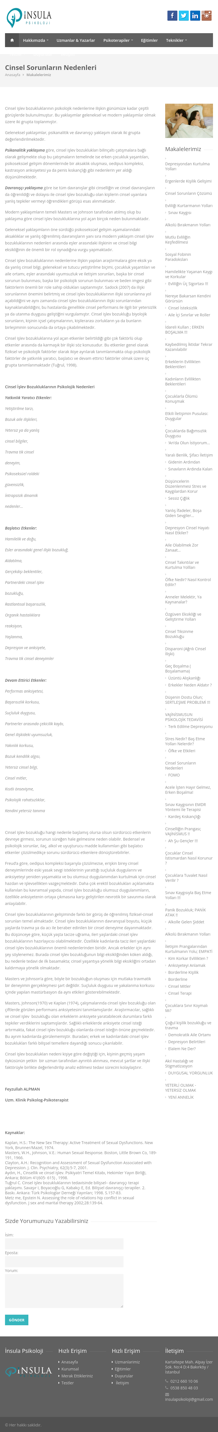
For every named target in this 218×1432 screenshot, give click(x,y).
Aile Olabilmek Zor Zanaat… (181, 548)
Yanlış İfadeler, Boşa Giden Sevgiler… (183, 513)
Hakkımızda (34, 40)
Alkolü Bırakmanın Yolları (187, 224)
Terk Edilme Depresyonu (190, 726)
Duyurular (43, 54)
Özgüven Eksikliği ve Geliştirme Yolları (183, 617)
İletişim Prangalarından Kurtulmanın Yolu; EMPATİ (188, 949)
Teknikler (175, 40)
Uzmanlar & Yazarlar (75, 40)
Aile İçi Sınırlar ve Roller (189, 314)
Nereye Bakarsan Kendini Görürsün (188, 298)
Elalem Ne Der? (182, 1048)
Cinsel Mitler (179, 986)
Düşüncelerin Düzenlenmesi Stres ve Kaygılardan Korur (185, 486)
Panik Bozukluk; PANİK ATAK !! (185, 912)
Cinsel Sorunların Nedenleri (180, 766)
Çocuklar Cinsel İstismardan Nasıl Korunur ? (189, 858)
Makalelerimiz (38, 74)
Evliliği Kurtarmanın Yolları (189, 205)
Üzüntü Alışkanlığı (184, 678)
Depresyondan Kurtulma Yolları (187, 166)
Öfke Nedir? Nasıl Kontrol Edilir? (188, 582)
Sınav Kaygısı (179, 212)
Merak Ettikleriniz (77, 1375)
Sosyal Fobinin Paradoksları (178, 257)
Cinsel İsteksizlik (182, 307)
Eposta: (11, 1252)
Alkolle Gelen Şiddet (186, 921)
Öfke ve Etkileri (181, 750)
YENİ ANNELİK (181, 1097)
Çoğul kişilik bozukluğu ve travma (188, 1025)
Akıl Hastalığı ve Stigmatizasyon (179, 1064)
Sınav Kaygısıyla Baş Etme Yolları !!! (188, 895)
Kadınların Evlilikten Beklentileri (183, 382)
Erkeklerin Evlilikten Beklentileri (182, 364)
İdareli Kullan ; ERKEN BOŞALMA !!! (184, 330)
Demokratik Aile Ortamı (189, 1034)
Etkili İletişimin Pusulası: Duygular (186, 416)
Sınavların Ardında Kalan (190, 469)
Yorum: (11, 1270)
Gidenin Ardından (184, 462)
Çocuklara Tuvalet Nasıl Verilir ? (186, 878)
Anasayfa (12, 40)
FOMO (174, 775)
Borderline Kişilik (183, 972)
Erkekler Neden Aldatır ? (190, 685)
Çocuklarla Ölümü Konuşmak (181, 399)
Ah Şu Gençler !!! (183, 840)
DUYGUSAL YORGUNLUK (190, 1073)
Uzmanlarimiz (127, 1362)
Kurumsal (70, 1369)
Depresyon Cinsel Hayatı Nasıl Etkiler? (187, 530)
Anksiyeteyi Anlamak (186, 965)
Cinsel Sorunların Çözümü (188, 193)
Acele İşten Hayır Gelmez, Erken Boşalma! (188, 790)
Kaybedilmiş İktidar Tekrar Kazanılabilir (188, 347)
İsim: (9, 1234)
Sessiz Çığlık (179, 498)
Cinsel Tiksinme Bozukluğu (179, 634)
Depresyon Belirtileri (186, 1041)
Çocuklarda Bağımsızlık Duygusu (186, 433)
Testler (15, 54)
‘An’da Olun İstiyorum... (189, 442)
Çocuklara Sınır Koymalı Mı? (186, 1008)
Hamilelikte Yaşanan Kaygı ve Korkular (188, 274)
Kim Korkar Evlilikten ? (188, 958)
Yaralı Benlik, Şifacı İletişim (189, 455)
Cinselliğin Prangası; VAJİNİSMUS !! (183, 831)
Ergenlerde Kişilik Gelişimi (188, 181)
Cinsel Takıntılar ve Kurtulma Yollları (182, 565)
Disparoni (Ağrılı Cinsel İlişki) (185, 651)
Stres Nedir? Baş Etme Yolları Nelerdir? (185, 741)
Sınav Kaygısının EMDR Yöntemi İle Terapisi (185, 807)
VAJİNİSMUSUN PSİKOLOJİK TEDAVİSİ (184, 717)
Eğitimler (149, 40)
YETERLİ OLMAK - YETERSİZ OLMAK (180, 1088)
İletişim (68, 54)
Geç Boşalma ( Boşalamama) (178, 669)
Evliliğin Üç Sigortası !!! (188, 283)
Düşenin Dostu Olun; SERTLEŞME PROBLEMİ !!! (187, 700)
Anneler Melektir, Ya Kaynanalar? (183, 599)
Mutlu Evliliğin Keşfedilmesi (177, 240)
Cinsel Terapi (180, 993)
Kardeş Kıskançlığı (184, 816)
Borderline (177, 979)
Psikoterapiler (116, 40)
